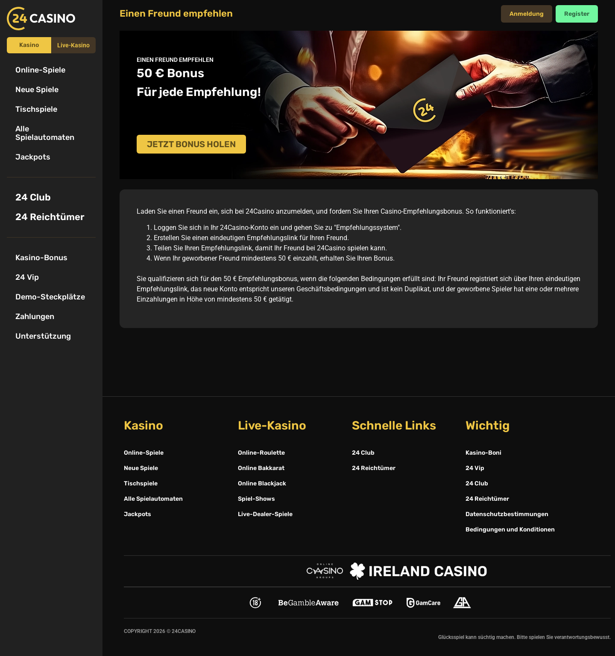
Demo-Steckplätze (50, 297)
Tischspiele (36, 109)
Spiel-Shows (256, 498)
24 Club (33, 197)
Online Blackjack (262, 483)
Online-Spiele (40, 70)
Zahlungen (34, 316)
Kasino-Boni (483, 452)
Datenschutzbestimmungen (507, 514)
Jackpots (32, 157)
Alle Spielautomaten (44, 133)
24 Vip (27, 277)
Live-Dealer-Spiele (265, 514)
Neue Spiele (37, 89)
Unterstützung (43, 336)
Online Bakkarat (261, 468)
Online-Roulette (261, 452)
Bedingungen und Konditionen (510, 529)
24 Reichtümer (50, 217)
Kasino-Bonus (41, 257)
